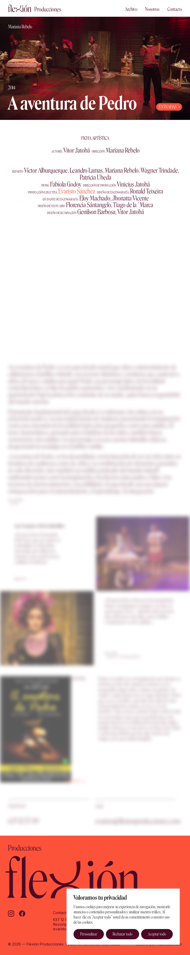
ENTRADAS (168, 107)
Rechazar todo (122, 934)
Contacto (174, 9)
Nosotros (152, 9)
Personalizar (88, 934)
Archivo (131, 9)
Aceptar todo (157, 934)
